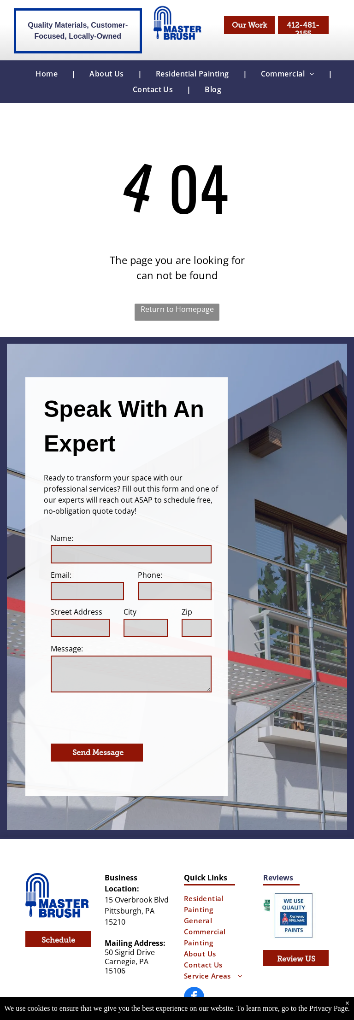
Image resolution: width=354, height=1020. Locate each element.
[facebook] (194, 957)
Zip (187, 612)
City (130, 612)
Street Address (76, 612)
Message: (67, 649)
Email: (61, 575)
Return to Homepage (177, 309)
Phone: (150, 575)
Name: (62, 538)
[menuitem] (49, 74)
